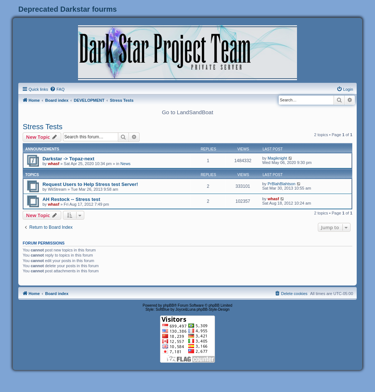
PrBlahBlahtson (282, 184)
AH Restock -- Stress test (71, 199)
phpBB (168, 305)
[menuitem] (57, 89)
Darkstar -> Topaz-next (68, 158)
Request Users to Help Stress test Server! (90, 184)
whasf (53, 163)
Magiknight (277, 158)
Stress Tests (43, 127)
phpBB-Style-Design (213, 309)
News (125, 163)
